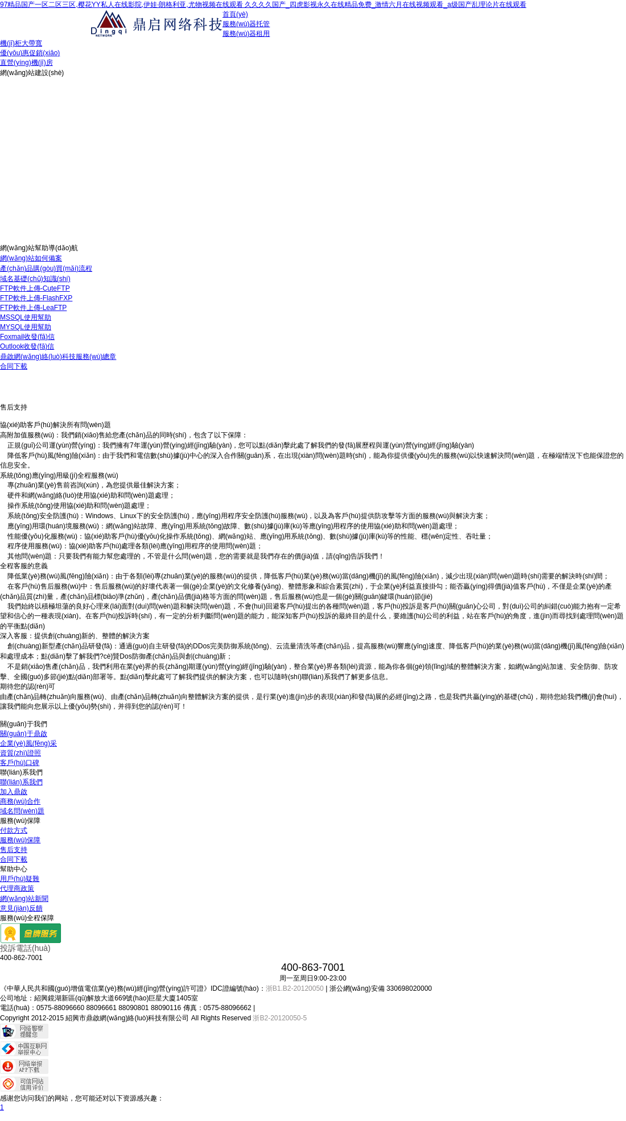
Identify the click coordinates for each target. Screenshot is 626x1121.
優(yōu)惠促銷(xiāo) (30, 53)
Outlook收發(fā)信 (27, 346)
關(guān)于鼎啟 (23, 734)
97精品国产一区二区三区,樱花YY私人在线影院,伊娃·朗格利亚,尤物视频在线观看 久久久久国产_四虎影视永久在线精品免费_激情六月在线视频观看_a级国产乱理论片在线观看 (263, 5)
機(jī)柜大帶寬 (21, 43)
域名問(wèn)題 (22, 811)
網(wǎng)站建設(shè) (32, 73)
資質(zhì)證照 (20, 753)
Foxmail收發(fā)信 (27, 337)
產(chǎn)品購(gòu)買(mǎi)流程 (46, 268)
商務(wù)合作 (20, 801)
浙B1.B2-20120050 (295, 988)
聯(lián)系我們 (21, 782)
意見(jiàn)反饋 (21, 908)
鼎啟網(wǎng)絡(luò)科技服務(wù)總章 (58, 357)
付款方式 (13, 830)
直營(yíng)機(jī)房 (26, 63)
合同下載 (13, 366)
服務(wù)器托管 (246, 24)
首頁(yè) (235, 14)
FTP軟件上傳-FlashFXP (36, 298)
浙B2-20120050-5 (280, 1018)
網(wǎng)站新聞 (24, 899)
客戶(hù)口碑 (19, 763)
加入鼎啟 (13, 792)
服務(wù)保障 (20, 840)
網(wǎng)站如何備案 (31, 258)
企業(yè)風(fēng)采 (28, 743)
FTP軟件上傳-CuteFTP (35, 288)
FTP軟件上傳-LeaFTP (33, 308)
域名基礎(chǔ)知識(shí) (35, 279)
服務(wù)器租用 (246, 34)
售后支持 (13, 850)
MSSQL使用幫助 (25, 317)
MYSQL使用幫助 (25, 327)
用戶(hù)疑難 (19, 879)
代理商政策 (17, 888)
